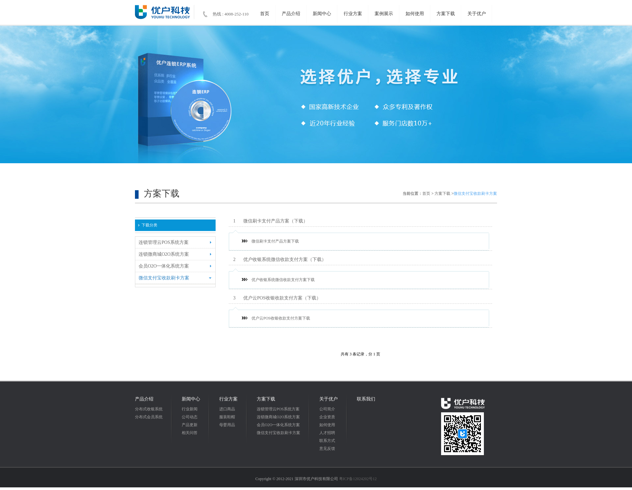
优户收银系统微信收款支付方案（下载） (277, 259)
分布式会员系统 (149, 417)
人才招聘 (327, 432)
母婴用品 (227, 425)
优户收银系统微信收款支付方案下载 (278, 279)
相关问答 (190, 432)
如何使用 (415, 13)
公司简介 (327, 409)
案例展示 (384, 13)
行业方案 (353, 13)
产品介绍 (291, 13)
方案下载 (445, 13)
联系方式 (327, 440)
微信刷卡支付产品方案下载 (270, 241)
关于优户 (476, 13)
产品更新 (190, 425)
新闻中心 (322, 13)
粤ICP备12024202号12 (358, 479)
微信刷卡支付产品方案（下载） (268, 221)
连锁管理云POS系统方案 (278, 409)
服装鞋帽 (227, 417)
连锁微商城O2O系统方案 (278, 417)
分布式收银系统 (149, 409)
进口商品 (227, 409)
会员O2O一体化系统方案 (278, 425)
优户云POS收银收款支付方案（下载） (275, 298)
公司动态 (190, 417)
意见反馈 (327, 448)
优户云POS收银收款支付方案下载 (276, 318)
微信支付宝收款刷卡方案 (278, 432)
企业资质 (327, 417)
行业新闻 (190, 409)
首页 (264, 13)
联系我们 (366, 399)
